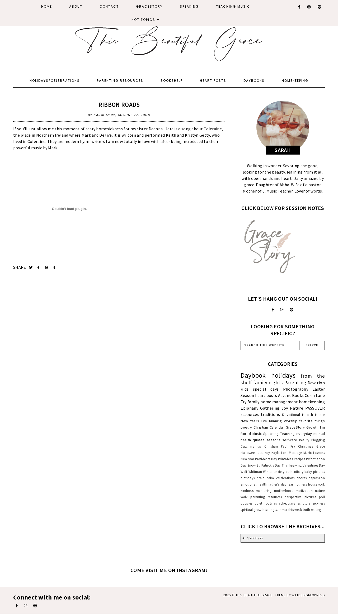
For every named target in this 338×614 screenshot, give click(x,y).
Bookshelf (172, 80)
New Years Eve (254, 421)
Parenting (295, 382)
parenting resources (266, 497)
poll (322, 497)
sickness (319, 503)
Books (298, 395)
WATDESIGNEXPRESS (308, 595)
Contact (109, 6)
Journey (264, 452)
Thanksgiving (292, 465)
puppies (246, 503)
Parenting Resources (120, 80)
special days (266, 389)
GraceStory (149, 6)
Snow (251, 465)
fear (290, 484)
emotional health (254, 484)
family (253, 401)
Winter (268, 471)
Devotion (316, 382)
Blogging (318, 440)
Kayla (275, 452)
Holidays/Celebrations (55, 80)
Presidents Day (266, 459)
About (75, 6)
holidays (283, 375)
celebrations (285, 478)
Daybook (253, 375)
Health (307, 414)
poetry (246, 427)
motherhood (283, 490)
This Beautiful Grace (254, 595)
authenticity (294, 471)
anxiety (279, 471)
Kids (244, 389)
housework (316, 484)
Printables (285, 459)
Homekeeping (295, 80)
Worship (290, 421)
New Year (247, 459)
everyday (304, 433)
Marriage (295, 452)
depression (317, 478)
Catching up (251, 446)
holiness (301, 484)
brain (261, 478)
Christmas (305, 446)
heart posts (266, 395)
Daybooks (254, 80)
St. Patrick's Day (268, 465)
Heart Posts (213, 80)
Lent (284, 452)
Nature (296, 408)
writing (316, 509)
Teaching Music (233, 6)
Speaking (189, 6)
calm (270, 478)
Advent (284, 395)
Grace (320, 446)
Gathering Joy (274, 408)
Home (46, 6)
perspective (293, 497)
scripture (304, 503)
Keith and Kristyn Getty (188, 135)
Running (275, 421)
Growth (312, 427)
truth (306, 509)
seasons (273, 440)
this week (295, 509)
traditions (270, 414)
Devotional (291, 414)
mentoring (264, 490)
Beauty (304, 440)
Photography (295, 389)
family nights (268, 382)
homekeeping (312, 401)
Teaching (287, 433)
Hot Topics (143, 19)
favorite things (312, 421)
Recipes (299, 459)
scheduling (287, 503)
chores (302, 478)
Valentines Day (314, 465)
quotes (259, 440)
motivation (304, 490)
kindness (247, 490)
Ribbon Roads (119, 104)
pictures (310, 497)
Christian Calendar (268, 427)
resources (250, 414)
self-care (289, 440)
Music (257, 433)
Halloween (248, 452)
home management (279, 401)
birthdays (248, 478)
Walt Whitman (251, 471)
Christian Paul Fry (279, 446)
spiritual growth (252, 509)
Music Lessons (314, 452)
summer (281, 509)
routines (271, 503)
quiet (258, 503)
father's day (277, 484)
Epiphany (249, 408)
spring (270, 509)
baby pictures (314, 471)
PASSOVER (315, 408)
